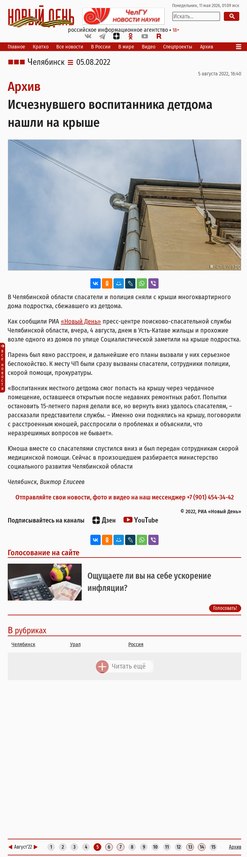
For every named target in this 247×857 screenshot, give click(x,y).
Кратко (41, 47)
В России (101, 47)
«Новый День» (81, 321)
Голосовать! (225, 608)
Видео (148, 47)
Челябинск (46, 62)
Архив (206, 47)
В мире (126, 47)
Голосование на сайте (43, 552)
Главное (16, 47)
